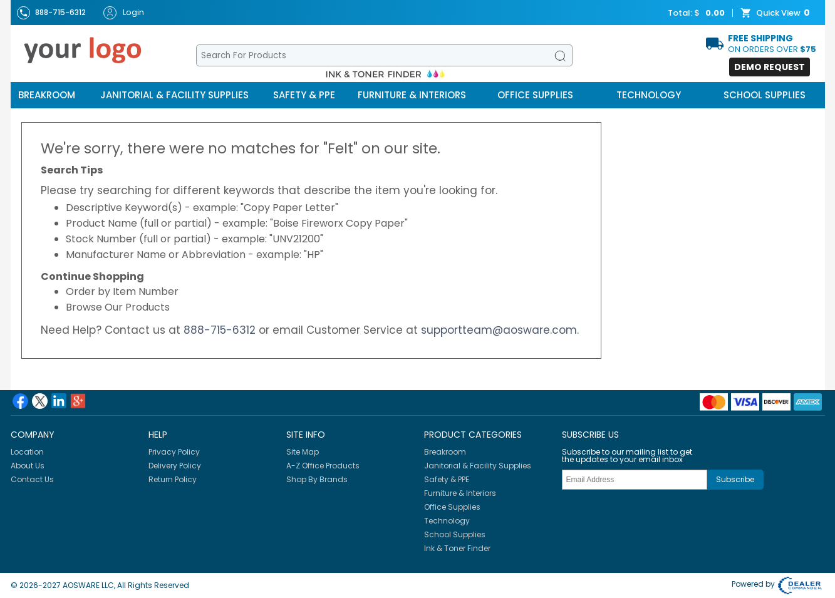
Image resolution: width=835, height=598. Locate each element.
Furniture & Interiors (412, 94)
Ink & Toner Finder (457, 548)
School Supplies (764, 94)
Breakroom (46, 94)
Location (27, 451)
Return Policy (172, 479)
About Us (27, 465)
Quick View (777, 13)
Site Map (302, 451)
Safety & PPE (304, 94)
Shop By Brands (317, 479)
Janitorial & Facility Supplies (174, 94)
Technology (648, 94)
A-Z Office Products (323, 465)
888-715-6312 (220, 330)
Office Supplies (535, 94)
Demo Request (769, 67)
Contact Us (32, 479)
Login (123, 12)
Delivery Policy (174, 465)
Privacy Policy (174, 451)
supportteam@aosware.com (499, 330)
